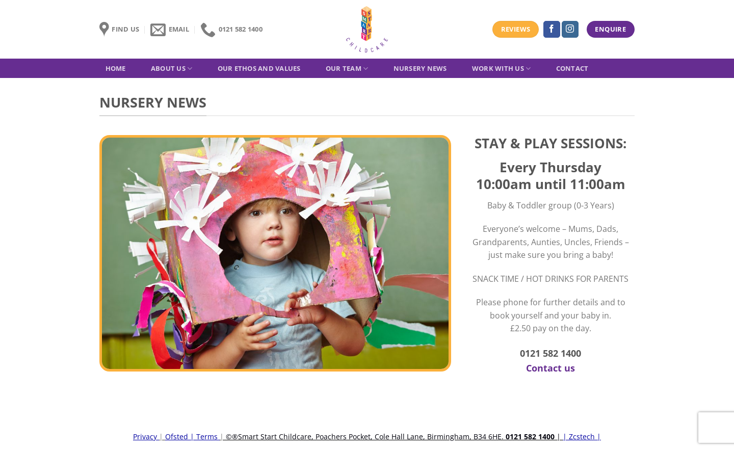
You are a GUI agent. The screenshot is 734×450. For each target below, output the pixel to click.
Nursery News (420, 68)
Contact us (550, 368)
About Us (172, 68)
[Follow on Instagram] (570, 29)
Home (116, 68)
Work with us (501, 68)
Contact (572, 68)
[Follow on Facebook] (551, 29)
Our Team (347, 68)
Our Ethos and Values (259, 68)
